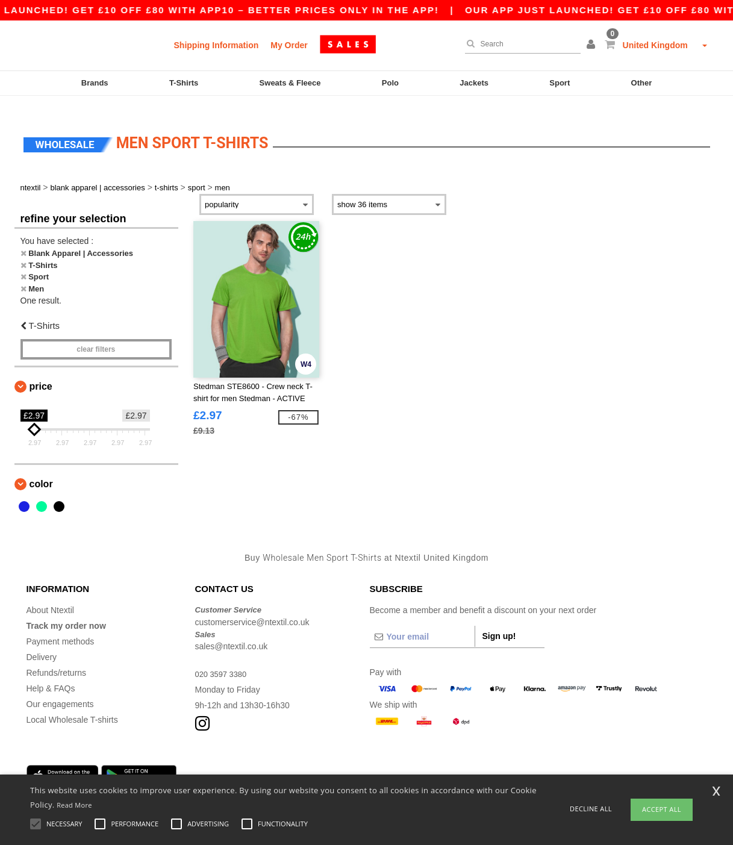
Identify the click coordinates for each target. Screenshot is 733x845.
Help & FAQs (51, 674)
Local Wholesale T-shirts (72, 705)
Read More (74, 804)
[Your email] (422, 622)
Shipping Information (216, 45)
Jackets (474, 82)
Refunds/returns (57, 658)
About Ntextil (50, 595)
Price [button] (41, 371)
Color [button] (41, 469)
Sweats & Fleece (290, 82)
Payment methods (61, 627)
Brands (94, 82)
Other (641, 82)
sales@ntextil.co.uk (231, 632)
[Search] (520, 44)
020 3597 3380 (223, 659)
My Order (288, 45)
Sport (559, 82)
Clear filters (95, 334)
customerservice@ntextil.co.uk (252, 607)
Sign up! (499, 621)
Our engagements (60, 689)
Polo (390, 82)
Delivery (42, 642)
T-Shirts (183, 82)
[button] (593, 45)
